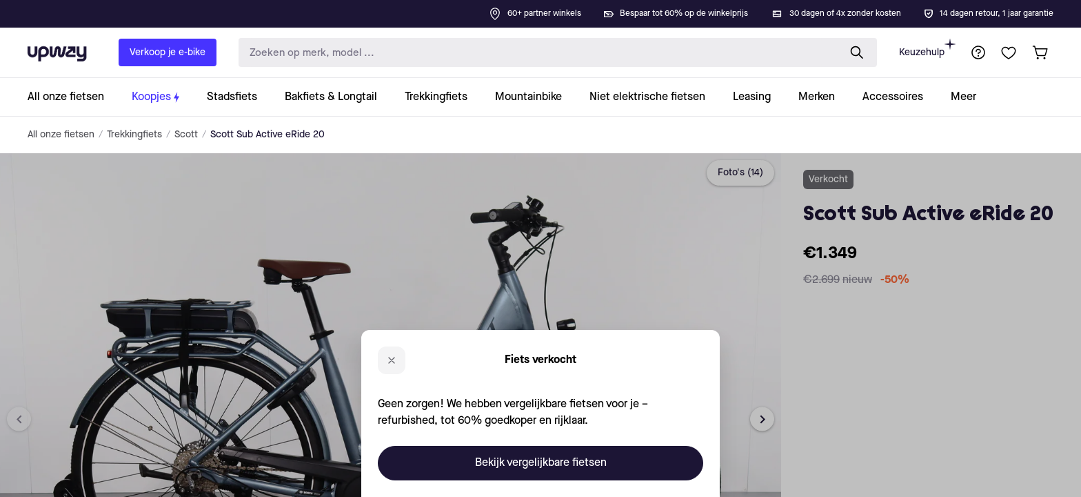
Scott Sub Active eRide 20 (267, 134)
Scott (186, 134)
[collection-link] (73, 97)
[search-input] (536, 53)
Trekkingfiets (134, 134)
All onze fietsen (61, 134)
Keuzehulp (927, 48)
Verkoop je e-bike (167, 52)
